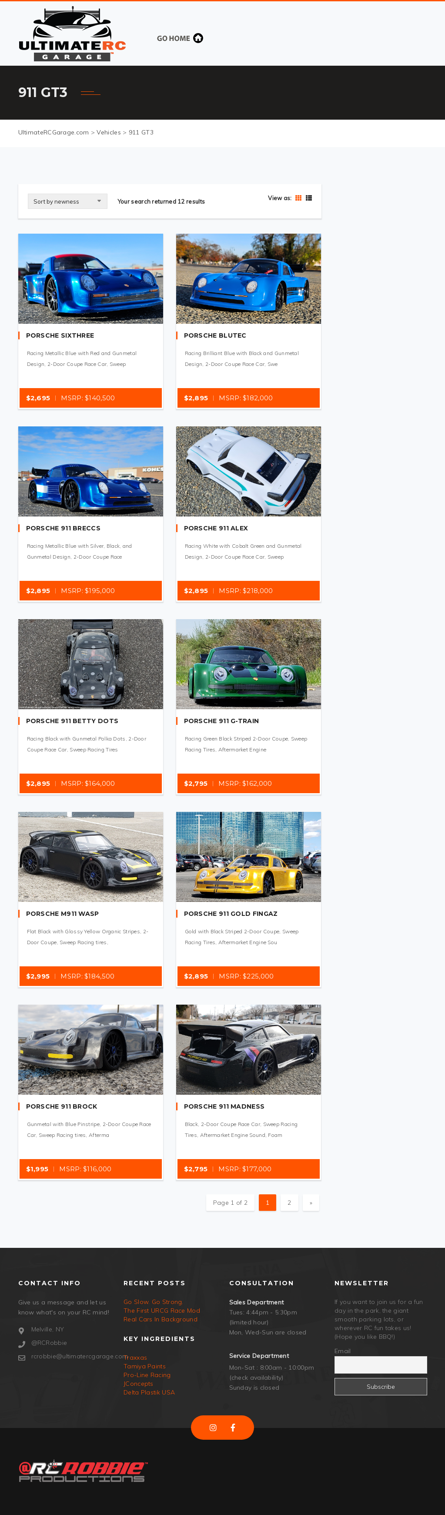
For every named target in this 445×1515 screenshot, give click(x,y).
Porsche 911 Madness (224, 1106)
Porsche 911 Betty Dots (72, 721)
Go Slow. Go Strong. (154, 1302)
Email (343, 1351)
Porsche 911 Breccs (63, 528)
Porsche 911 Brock (61, 1106)
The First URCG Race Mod (162, 1310)
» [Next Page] (311, 1203)
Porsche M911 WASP (62, 914)
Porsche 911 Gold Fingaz (231, 914)
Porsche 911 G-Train (221, 721)
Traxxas (135, 1357)
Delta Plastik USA (149, 1392)
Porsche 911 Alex (216, 528)
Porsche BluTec (215, 335)
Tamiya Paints (145, 1366)
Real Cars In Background (160, 1319)
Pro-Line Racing (147, 1375)
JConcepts (139, 1384)
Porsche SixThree (60, 335)
